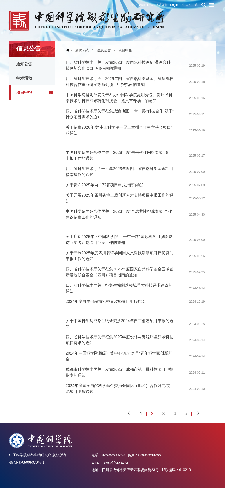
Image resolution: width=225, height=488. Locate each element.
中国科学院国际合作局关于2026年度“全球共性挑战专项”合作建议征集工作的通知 (119, 214)
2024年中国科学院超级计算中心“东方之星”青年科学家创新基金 (119, 356)
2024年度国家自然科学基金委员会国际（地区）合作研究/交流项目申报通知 (118, 388)
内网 (142, 5)
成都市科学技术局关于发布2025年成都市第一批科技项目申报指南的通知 (119, 372)
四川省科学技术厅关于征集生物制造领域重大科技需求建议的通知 (119, 288)
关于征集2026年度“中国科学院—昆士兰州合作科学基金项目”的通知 (119, 130)
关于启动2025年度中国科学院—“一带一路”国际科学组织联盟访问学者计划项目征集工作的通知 (119, 239)
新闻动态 (82, 50)
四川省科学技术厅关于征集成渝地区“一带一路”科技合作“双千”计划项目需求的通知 (120, 114)
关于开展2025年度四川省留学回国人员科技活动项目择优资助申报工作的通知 (119, 256)
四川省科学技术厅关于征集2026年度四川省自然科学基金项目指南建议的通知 (119, 172)
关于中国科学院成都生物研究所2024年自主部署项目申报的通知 (119, 324)
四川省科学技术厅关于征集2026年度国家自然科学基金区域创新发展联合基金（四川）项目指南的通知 (119, 272)
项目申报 (24, 92)
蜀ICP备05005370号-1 (26, 462)
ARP (133, 5)
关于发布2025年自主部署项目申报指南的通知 (106, 185)
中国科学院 (190, 5)
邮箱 (150, 5)
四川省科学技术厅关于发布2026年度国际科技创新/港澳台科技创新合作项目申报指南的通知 (118, 65)
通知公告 (24, 64)
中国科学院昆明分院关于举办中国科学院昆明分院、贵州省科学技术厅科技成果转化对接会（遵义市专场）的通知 (119, 98)
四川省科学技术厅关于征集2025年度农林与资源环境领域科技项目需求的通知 (119, 340)
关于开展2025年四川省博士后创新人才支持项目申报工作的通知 (119, 198)
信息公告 (104, 50)
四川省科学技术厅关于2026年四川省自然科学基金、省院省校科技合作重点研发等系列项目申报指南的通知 (119, 81)
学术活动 (24, 78)
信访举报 (162, 5)
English (175, 5)
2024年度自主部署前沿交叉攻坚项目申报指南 (106, 301)
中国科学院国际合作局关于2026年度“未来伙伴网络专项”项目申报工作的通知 (119, 155)
